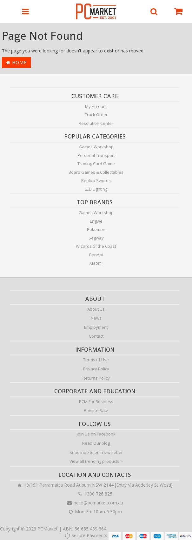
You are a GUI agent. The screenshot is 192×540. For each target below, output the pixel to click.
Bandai (96, 255)
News (96, 318)
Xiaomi (96, 263)
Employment (96, 327)
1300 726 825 (94, 494)
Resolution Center (96, 123)
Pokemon (96, 229)
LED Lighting (96, 189)
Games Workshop (96, 147)
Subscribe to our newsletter (96, 452)
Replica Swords (96, 180)
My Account (96, 106)
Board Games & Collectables (96, 172)
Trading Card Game (96, 163)
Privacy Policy (96, 369)
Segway (96, 238)
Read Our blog (96, 443)
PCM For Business (96, 401)
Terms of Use (96, 359)
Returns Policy (96, 378)
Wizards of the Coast (96, 246)
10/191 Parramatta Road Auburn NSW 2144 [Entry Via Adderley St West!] (95, 485)
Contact (96, 336)
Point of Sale (96, 410)
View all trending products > (96, 461)
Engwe (96, 221)
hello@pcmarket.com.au (95, 503)
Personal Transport (96, 155)
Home (16, 62)
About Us (96, 309)
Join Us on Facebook (96, 434)
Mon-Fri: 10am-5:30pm (95, 512)
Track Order (96, 115)
